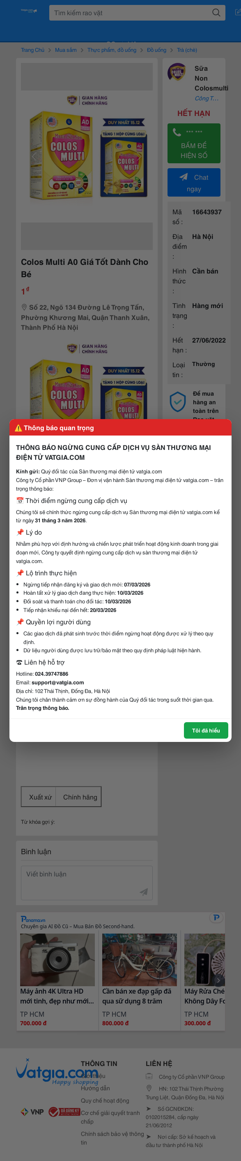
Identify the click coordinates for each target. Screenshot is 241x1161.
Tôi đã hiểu (206, 730)
